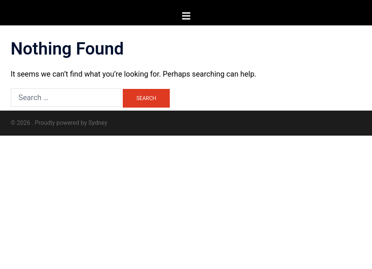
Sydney (97, 122)
